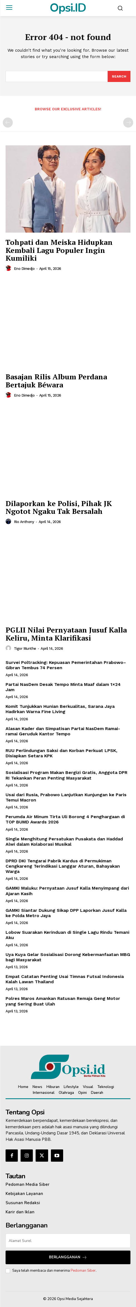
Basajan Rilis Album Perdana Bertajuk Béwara (56, 380)
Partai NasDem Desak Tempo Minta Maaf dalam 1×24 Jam (63, 687)
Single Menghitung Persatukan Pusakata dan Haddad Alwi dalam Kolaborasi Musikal (64, 841)
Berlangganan (68, 1257)
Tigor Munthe (25, 648)
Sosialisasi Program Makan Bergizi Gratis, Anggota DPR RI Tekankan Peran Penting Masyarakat (66, 775)
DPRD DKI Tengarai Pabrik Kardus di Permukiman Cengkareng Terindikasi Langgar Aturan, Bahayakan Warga (63, 866)
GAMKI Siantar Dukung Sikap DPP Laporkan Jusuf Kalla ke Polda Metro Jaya (66, 913)
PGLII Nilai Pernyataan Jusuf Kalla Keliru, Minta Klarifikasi (66, 634)
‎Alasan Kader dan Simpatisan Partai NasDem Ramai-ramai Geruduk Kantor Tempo (63, 731)
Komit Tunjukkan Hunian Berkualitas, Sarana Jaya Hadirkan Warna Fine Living (60, 709)
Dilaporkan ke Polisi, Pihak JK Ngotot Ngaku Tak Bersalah (59, 507)
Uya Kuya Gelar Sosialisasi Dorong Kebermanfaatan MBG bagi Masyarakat (68, 957)
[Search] (119, 76)
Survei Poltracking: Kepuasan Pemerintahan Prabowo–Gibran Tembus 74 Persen (66, 665)
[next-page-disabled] (128, 123)
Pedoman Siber (83, 1270)
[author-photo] (9, 268)
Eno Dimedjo (24, 269)
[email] (68, 1241)
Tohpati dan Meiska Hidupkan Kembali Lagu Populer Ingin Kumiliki (59, 250)
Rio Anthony (24, 522)
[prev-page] (8, 123)
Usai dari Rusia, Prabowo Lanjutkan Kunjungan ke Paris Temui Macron (66, 797)
